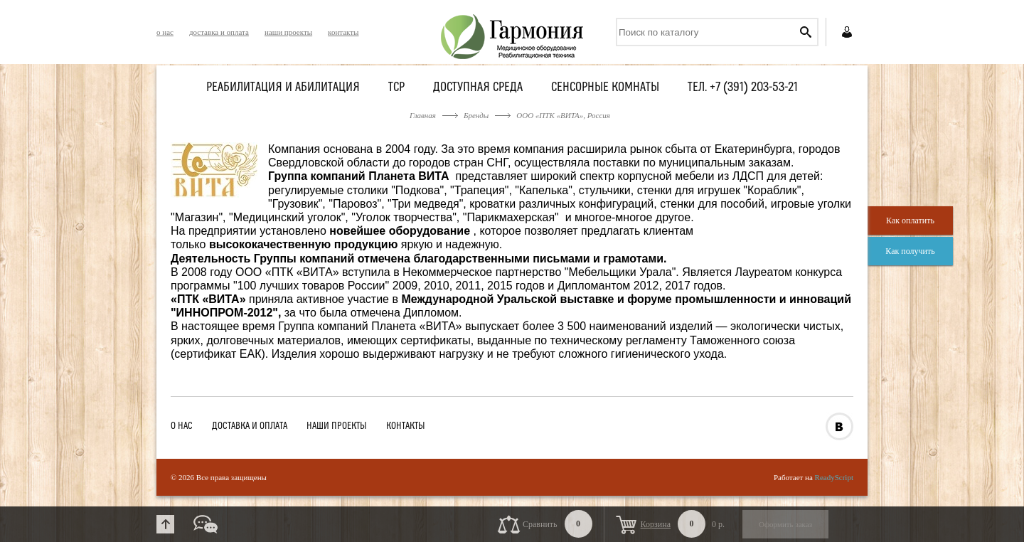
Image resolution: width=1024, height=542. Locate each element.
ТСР (396, 88)
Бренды (476, 115)
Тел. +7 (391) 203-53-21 (743, 88)
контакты (343, 32)
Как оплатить (910, 220)
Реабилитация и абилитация (283, 88)
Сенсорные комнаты (605, 88)
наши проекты (288, 32)
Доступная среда (478, 88)
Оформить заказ (785, 524)
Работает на (813, 477)
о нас (165, 32)
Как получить (909, 251)
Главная (423, 115)
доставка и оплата (219, 32)
